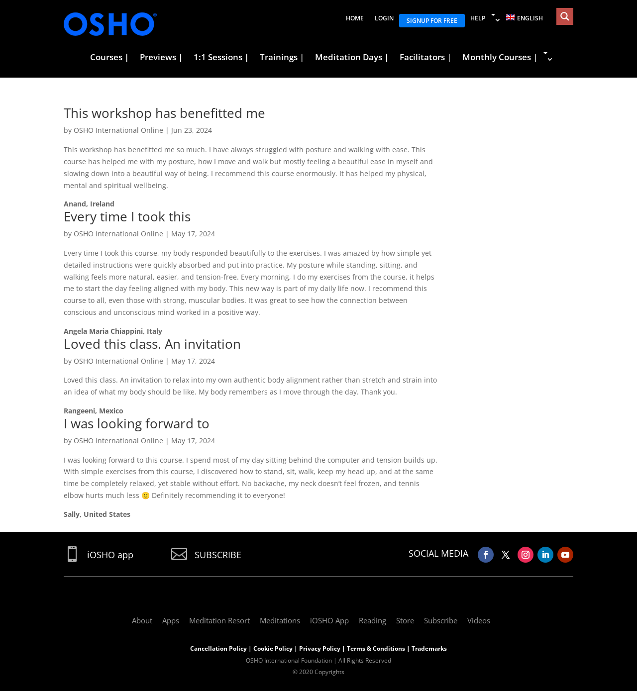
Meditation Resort (219, 620)
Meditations (280, 620)
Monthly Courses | (499, 57)
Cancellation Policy (218, 648)
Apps (170, 620)
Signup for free (432, 20)
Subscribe (440, 620)
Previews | (161, 57)
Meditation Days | (352, 57)
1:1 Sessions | (221, 57)
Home (355, 18)
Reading (372, 620)
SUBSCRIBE (218, 555)
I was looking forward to (137, 423)
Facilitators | (425, 57)
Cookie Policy (273, 648)
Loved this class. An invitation (152, 344)
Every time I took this (127, 216)
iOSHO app (110, 555)
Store (405, 620)
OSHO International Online (118, 130)
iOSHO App (329, 620)
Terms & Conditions (376, 648)
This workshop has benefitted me (164, 113)
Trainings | (282, 57)
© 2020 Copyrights (318, 672)
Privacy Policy (319, 648)
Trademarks (429, 648)
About (142, 620)
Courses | (109, 57)
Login (384, 18)
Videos (478, 620)
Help (477, 18)
